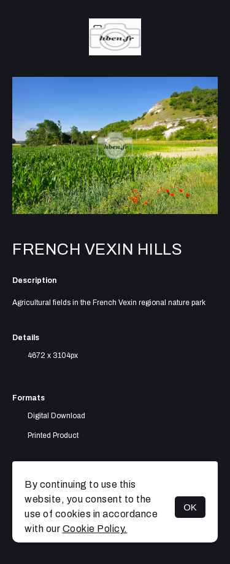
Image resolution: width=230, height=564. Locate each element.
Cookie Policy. (95, 528)
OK (190, 507)
